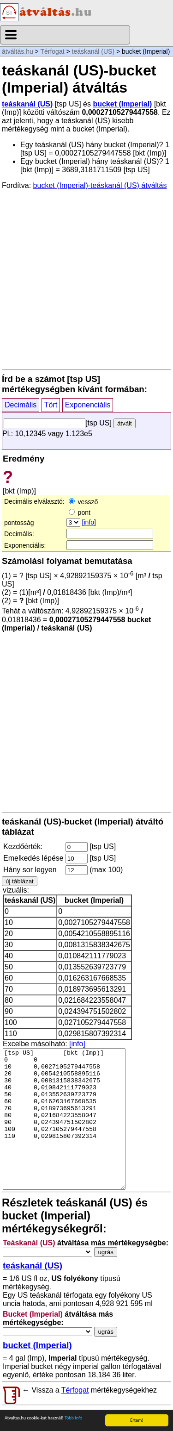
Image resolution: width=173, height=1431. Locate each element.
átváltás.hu (17, 51)
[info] (89, 522)
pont (79, 512)
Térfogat (52, 51)
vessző (83, 502)
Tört (50, 405)
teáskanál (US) (93, 51)
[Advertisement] (86, 279)
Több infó (73, 1418)
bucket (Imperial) (122, 104)
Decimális (20, 405)
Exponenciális (88, 405)
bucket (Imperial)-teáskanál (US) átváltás (100, 185)
